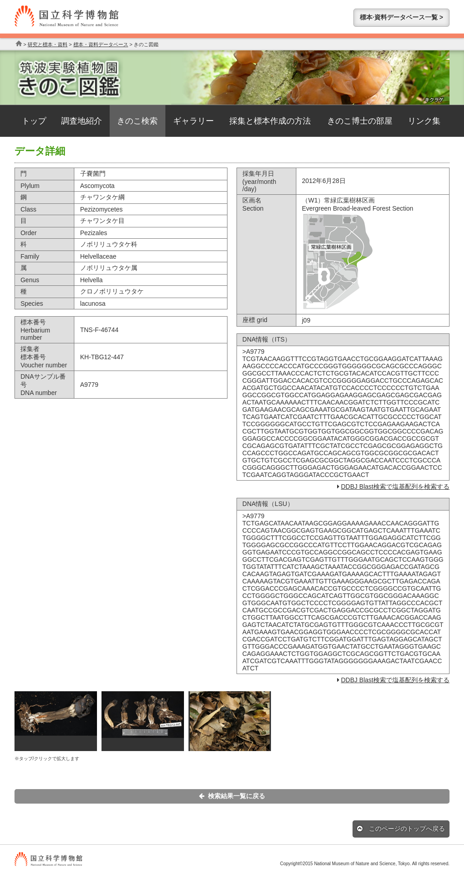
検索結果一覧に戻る (232, 796)
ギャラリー (193, 120)
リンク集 (424, 120)
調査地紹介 (81, 120)
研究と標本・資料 (48, 44)
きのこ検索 (137, 120)
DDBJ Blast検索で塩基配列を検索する (395, 486)
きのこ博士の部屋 (359, 120)
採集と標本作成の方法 (270, 120)
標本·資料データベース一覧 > (401, 17)
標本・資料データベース (100, 44)
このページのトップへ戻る (401, 828)
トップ (34, 120)
